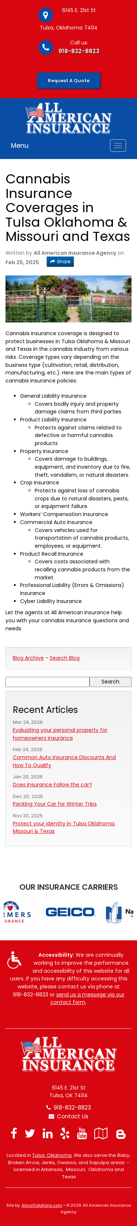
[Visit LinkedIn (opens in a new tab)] (47, 1133)
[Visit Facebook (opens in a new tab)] (14, 1133)
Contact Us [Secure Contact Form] (68, 1116)
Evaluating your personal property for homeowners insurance (60, 734)
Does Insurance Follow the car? (52, 784)
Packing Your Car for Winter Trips (55, 804)
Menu (19, 145)
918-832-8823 (78, 51)
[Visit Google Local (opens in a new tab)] (101, 1133)
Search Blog (65, 658)
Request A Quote (69, 81)
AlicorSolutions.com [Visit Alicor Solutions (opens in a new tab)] (42, 1205)
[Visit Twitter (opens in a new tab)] (30, 1133)
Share (60, 261)
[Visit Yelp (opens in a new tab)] (64, 1133)
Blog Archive (28, 658)
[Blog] (120, 1133)
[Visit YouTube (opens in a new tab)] (82, 1133)
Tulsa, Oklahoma (52, 1155)
